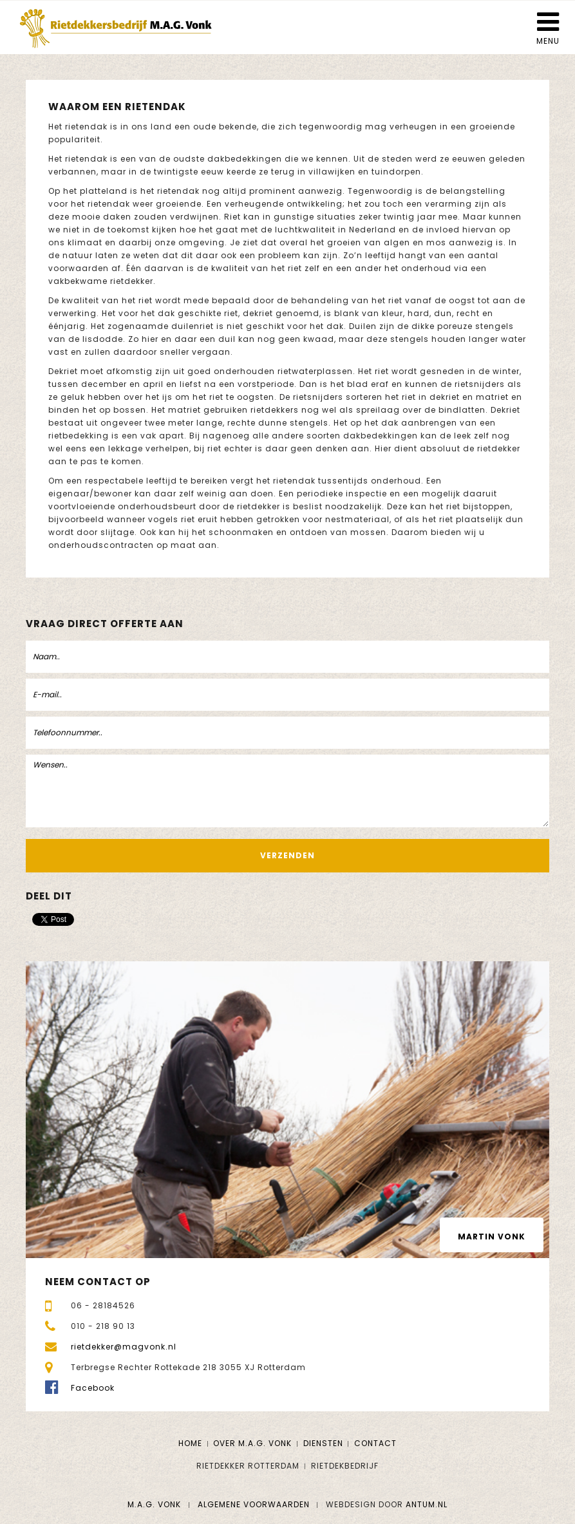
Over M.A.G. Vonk (252, 1443)
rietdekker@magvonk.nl (123, 1346)
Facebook (93, 1387)
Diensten (323, 1443)
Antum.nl (427, 1504)
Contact (375, 1443)
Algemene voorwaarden (253, 1504)
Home (190, 1443)
